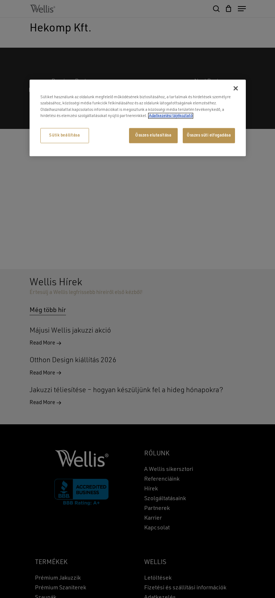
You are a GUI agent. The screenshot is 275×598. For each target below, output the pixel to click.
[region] (138, 118)
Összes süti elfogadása (209, 135)
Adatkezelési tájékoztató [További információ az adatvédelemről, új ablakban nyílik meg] (170, 115)
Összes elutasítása (153, 135)
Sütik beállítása (64, 135)
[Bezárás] (236, 88)
